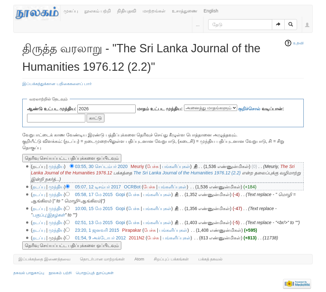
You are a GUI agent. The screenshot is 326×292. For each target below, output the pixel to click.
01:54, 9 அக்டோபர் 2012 (100, 237)
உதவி (298, 43)
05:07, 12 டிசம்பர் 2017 (98, 186)
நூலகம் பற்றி (97, 10)
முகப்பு (71, 10)
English (211, 10)
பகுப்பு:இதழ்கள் (48, 214)
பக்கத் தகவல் (210, 259)
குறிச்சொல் (249, 108)
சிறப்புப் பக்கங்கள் (171, 259)
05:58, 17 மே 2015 (94, 194)
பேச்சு (153, 166)
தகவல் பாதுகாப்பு (28, 273)
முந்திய (56, 166)
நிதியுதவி (126, 10)
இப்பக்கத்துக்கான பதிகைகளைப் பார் (57, 83)
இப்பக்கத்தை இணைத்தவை (44, 259)
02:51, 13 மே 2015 (94, 222)
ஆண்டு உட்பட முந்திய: (51, 108)
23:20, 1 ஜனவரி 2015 (97, 230)
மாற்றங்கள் (154, 10)
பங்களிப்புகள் (176, 166)
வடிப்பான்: (261, 108)
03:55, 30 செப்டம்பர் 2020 (101, 166)
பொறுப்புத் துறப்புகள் (94, 273)
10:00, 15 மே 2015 (94, 208)
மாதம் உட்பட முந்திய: (159, 108)
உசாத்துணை (184, 10)
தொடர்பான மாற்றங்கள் (102, 259)
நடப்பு (38, 186)
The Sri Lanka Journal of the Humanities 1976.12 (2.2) (187, 172)
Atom (139, 259)
